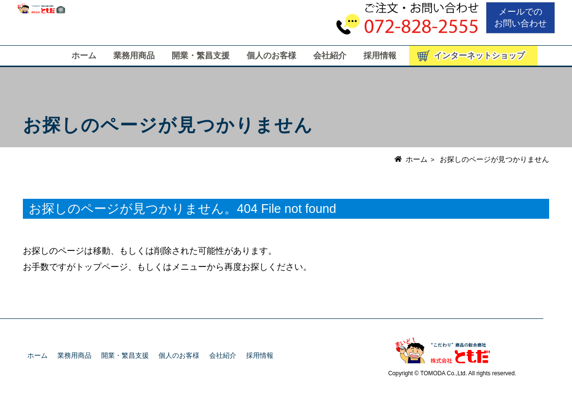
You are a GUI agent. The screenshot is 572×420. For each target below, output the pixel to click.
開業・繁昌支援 (201, 55)
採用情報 (379, 55)
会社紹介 (329, 55)
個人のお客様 (271, 55)
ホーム (84, 55)
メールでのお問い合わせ (520, 17)
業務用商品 (134, 55)
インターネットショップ (479, 55)
